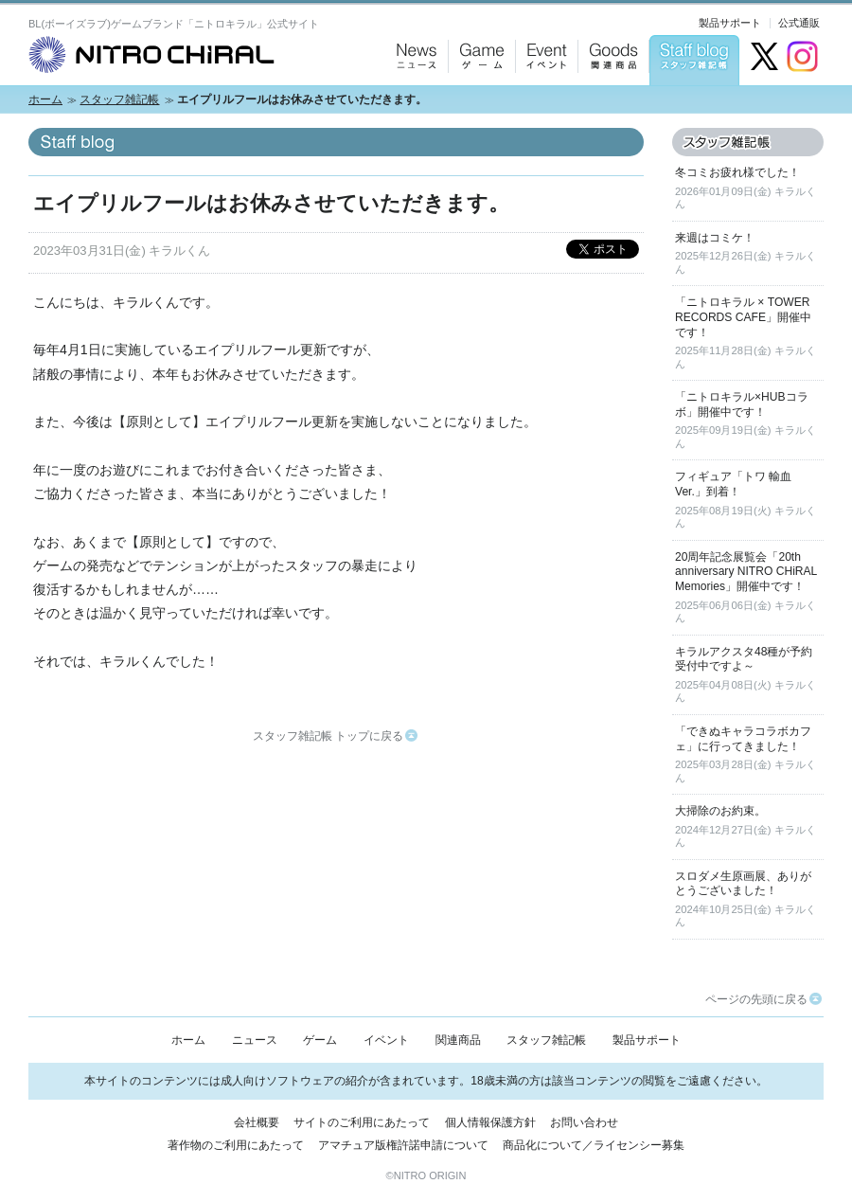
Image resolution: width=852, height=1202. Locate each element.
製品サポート (730, 22)
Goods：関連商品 (608, 104)
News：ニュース (412, 104)
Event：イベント (544, 104)
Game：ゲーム (477, 104)
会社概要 (256, 1122)
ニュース (254, 1040)
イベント (386, 1040)
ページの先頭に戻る (763, 999)
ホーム (45, 99)
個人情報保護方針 (490, 1122)
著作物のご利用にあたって (236, 1145)
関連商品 (458, 1040)
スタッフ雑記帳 (119, 99)
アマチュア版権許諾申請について (403, 1145)
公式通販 (799, 22)
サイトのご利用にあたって (361, 1122)
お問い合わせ (584, 1122)
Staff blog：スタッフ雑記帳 (693, 104)
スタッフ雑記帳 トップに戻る (335, 736)
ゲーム (320, 1040)
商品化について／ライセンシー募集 (593, 1145)
